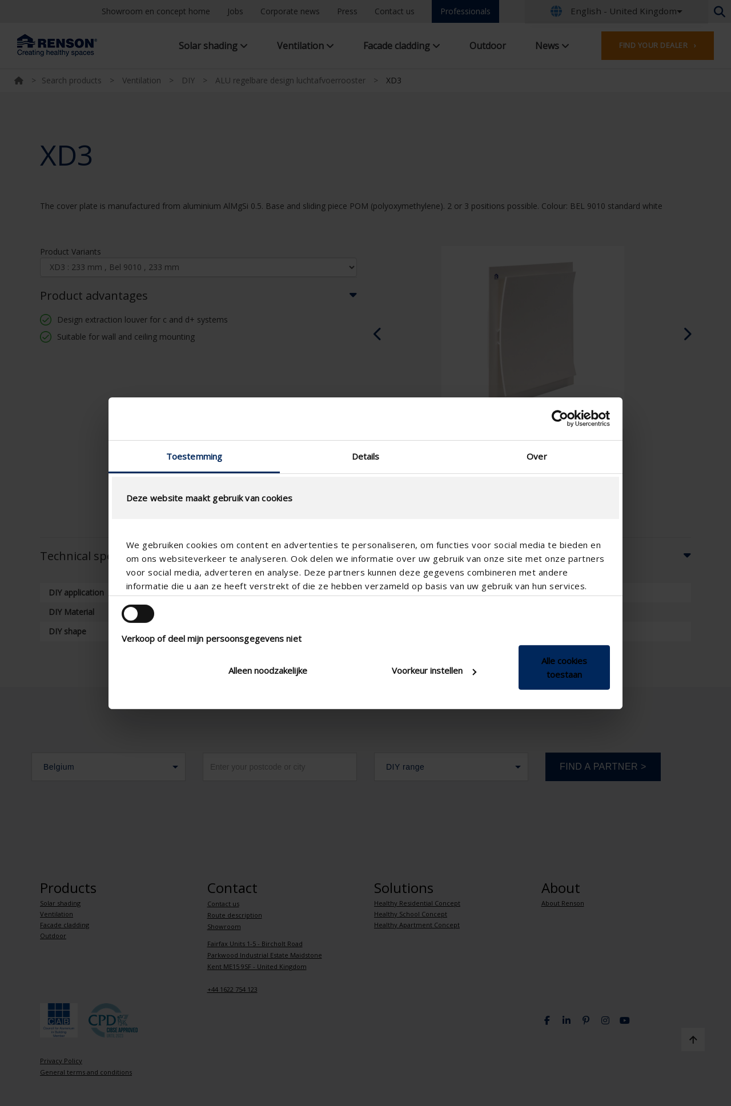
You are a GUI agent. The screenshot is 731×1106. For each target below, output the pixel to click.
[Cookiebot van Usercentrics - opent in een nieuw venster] (560, 418)
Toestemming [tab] (194, 455)
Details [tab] (366, 455)
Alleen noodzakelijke (267, 670)
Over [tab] (537, 455)
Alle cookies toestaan (564, 667)
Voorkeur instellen (434, 670)
